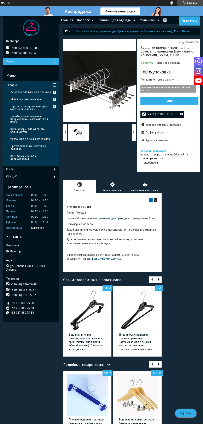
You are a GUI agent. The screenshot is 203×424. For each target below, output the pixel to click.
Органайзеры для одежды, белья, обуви (27, 130)
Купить (170, 101)
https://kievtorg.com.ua (107, 258)
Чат (185, 413)
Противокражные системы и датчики (28, 147)
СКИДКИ (11, 176)
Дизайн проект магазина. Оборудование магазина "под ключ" (29, 119)
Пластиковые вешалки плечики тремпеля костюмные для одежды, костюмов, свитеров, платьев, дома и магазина (135, 342)
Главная (67, 20)
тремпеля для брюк (110, 218)
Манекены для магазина (26, 99)
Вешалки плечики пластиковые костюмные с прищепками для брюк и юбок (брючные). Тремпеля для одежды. (86, 342)
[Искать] (55, 61)
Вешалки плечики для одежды (30, 92)
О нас (10, 169)
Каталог (83, 20)
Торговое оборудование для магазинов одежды (28, 107)
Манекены (147, 20)
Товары (11, 85)
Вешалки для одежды (114, 20)
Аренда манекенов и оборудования (23, 157)
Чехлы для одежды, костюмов (30, 139)
